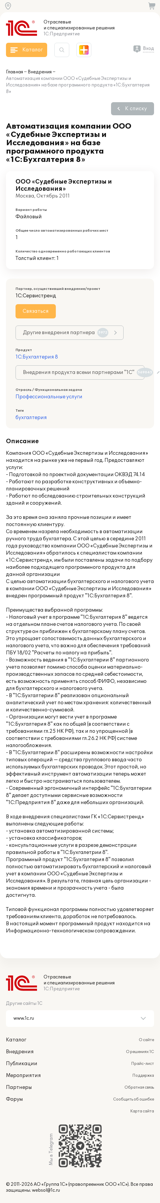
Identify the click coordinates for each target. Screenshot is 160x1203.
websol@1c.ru (46, 1190)
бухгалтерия (31, 418)
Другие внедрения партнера (65, 332)
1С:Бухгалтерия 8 (37, 357)
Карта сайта (142, 1111)
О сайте (146, 1040)
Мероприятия (23, 1076)
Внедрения (40, 72)
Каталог (16, 1040)
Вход (148, 48)
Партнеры (19, 1087)
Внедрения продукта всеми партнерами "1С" (83, 372)
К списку (136, 109)
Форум (14, 1099)
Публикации (21, 1064)
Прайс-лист (142, 1063)
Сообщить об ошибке (133, 1099)
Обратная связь (139, 1087)
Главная (14, 72)
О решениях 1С (140, 1051)
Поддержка (143, 1075)
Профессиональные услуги (49, 397)
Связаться (36, 311)
